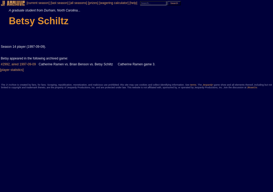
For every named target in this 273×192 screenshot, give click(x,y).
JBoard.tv (252, 87)
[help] (133, 3)
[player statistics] (12, 70)
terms (193, 84)
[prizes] (93, 3)
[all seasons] (78, 3)
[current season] (38, 3)
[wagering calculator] (114, 3)
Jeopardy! (208, 84)
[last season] (59, 3)
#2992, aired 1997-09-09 (18, 64)
